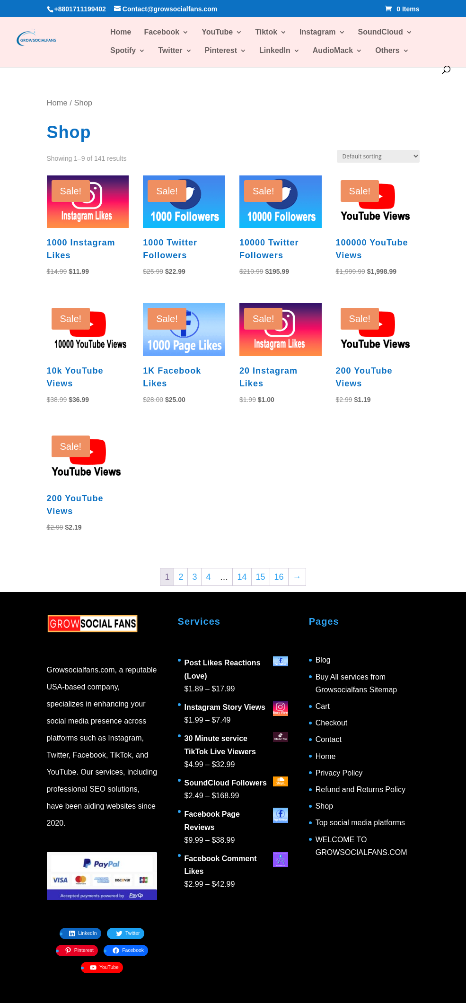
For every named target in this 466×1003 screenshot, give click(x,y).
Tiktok (266, 32)
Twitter (170, 50)
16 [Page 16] (279, 577)
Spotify (123, 50)
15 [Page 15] (260, 577)
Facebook (161, 32)
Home (120, 32)
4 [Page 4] (208, 577)
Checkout (332, 723)
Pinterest (221, 50)
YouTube (217, 32)
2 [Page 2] (180, 577)
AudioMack (333, 50)
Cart (323, 706)
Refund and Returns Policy (360, 789)
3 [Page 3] (194, 577)
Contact (329, 739)
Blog (323, 660)
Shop (324, 806)
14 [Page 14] (241, 577)
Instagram (317, 32)
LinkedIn (274, 50)
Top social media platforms (360, 823)
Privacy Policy (339, 773)
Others (387, 50)
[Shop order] (378, 156)
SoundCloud (380, 32)
